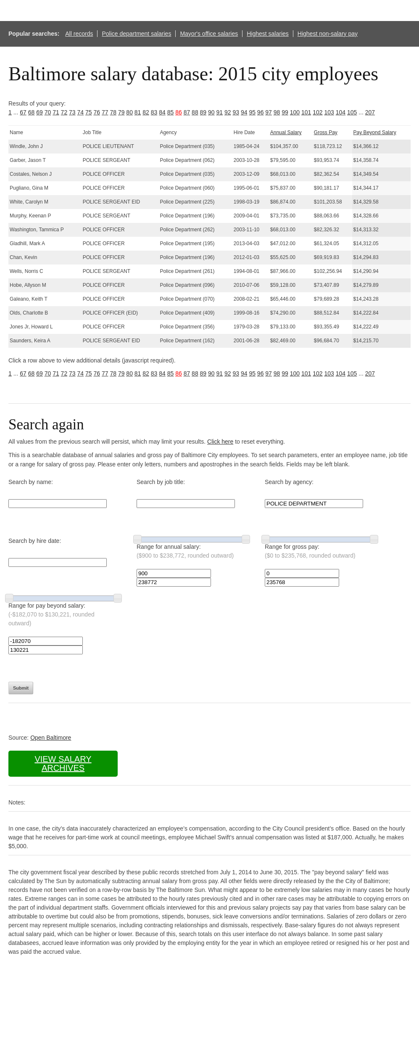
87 (187, 112)
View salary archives (62, 763)
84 (162, 112)
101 (306, 112)
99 (285, 112)
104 (340, 112)
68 (31, 112)
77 (105, 112)
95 (252, 112)
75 (88, 112)
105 (352, 112)
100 (295, 112)
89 (203, 112)
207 (370, 112)
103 (329, 112)
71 (56, 112)
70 (48, 112)
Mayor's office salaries (209, 33)
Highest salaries (268, 33)
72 (64, 112)
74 (80, 112)
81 (137, 112)
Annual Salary (286, 132)
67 (23, 112)
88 (195, 112)
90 (211, 112)
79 (121, 112)
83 (154, 112)
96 (260, 112)
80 (129, 112)
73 (72, 112)
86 (178, 112)
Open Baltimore (50, 737)
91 (219, 112)
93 (235, 112)
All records (79, 33)
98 (277, 112)
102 (317, 112)
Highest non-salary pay (328, 33)
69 (39, 112)
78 (113, 112)
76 (96, 112)
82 (145, 112)
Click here (220, 441)
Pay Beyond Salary (374, 132)
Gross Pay (325, 132)
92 (227, 112)
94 (244, 112)
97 (268, 112)
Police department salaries (136, 33)
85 (170, 112)
